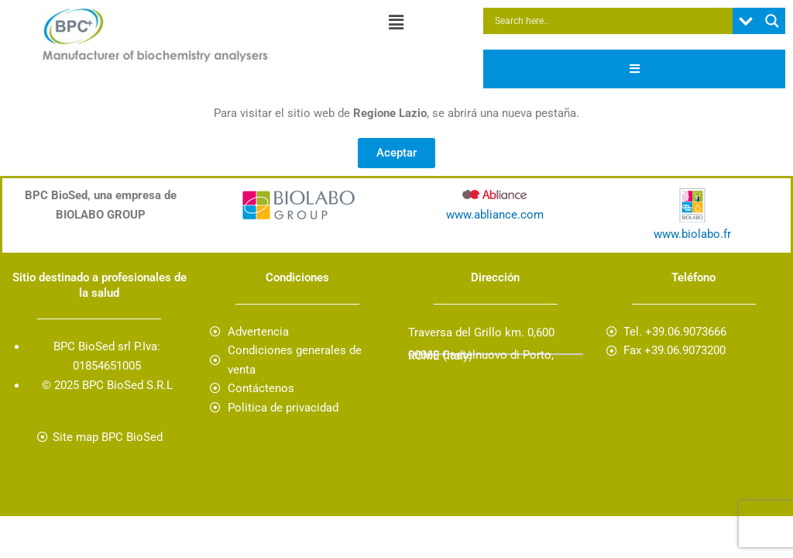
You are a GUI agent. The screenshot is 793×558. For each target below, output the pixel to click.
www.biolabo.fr (692, 234)
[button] (396, 22)
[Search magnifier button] (772, 21)
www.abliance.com (495, 215)
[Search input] (612, 21)
